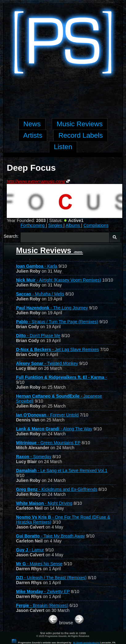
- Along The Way (54, 428)
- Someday (33, 456)
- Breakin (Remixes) (42, 605)
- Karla (36, 266)
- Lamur (30, 549)
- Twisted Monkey (47, 363)
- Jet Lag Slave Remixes (57, 349)
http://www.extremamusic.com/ (36, 181)
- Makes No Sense (39, 563)
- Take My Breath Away (50, 535)
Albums (73, 225)
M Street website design (86, 642)
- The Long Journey (52, 307)
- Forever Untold (47, 414)
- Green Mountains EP (48, 442)
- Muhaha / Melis (40, 293)
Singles (55, 225)
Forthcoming (33, 225)
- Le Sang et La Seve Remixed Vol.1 (62, 470)
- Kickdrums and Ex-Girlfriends (56, 489)
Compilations (95, 225)
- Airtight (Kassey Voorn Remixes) (58, 280)
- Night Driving (44, 503)
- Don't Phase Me (38, 335)
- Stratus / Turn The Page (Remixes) (57, 321)
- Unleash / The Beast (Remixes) (51, 577)
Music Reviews (49, 250)
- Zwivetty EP (43, 591)
